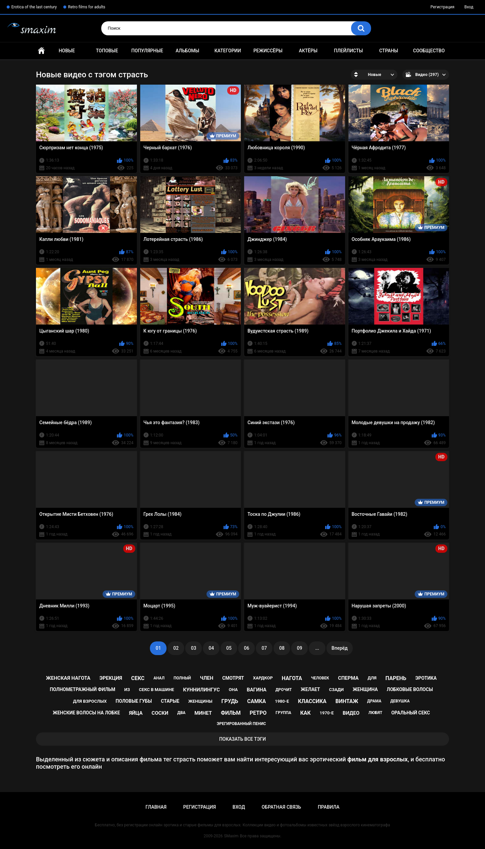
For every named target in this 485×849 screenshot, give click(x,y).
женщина (365, 689)
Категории (228, 50)
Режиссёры (267, 50)
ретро (258, 713)
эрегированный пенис (241, 723)
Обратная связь (281, 807)
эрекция (110, 678)
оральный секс (410, 712)
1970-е (327, 712)
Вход (468, 7)
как (305, 713)
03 (193, 648)
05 (229, 648)
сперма (348, 678)
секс (138, 678)
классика (312, 701)
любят (375, 712)
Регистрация (442, 7)
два (181, 712)
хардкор (262, 677)
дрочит (283, 689)
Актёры (308, 50)
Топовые (107, 50)
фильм (231, 713)
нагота (292, 678)
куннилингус (201, 690)
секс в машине (156, 689)
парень (395, 678)
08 (281, 648)
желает (310, 689)
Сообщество (429, 50)
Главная (41, 50)
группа (283, 712)
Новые (67, 50)
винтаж (346, 701)
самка (256, 701)
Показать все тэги (242, 739)
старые (170, 701)
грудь (230, 701)
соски (160, 713)
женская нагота (68, 678)
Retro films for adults (86, 7)
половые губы (134, 701)
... (317, 648)
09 (299, 648)
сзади (336, 689)
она (233, 689)
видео (351, 713)
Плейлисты (348, 50)
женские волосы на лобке (86, 712)
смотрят (233, 678)
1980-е (282, 701)
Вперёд (339, 648)
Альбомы (187, 50)
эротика (426, 678)
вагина (256, 690)
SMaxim (231, 836)
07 (264, 648)
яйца (136, 713)
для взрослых (90, 701)
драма (374, 701)
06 (246, 648)
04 (211, 648)
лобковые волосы (410, 689)
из (127, 689)
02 (176, 648)
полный (182, 678)
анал (159, 678)
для (371, 677)
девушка (400, 701)
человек (320, 678)
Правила (328, 807)
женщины (200, 701)
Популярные (147, 50)
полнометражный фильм (82, 689)
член (206, 678)
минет (203, 713)
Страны (388, 50)
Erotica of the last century (34, 7)
